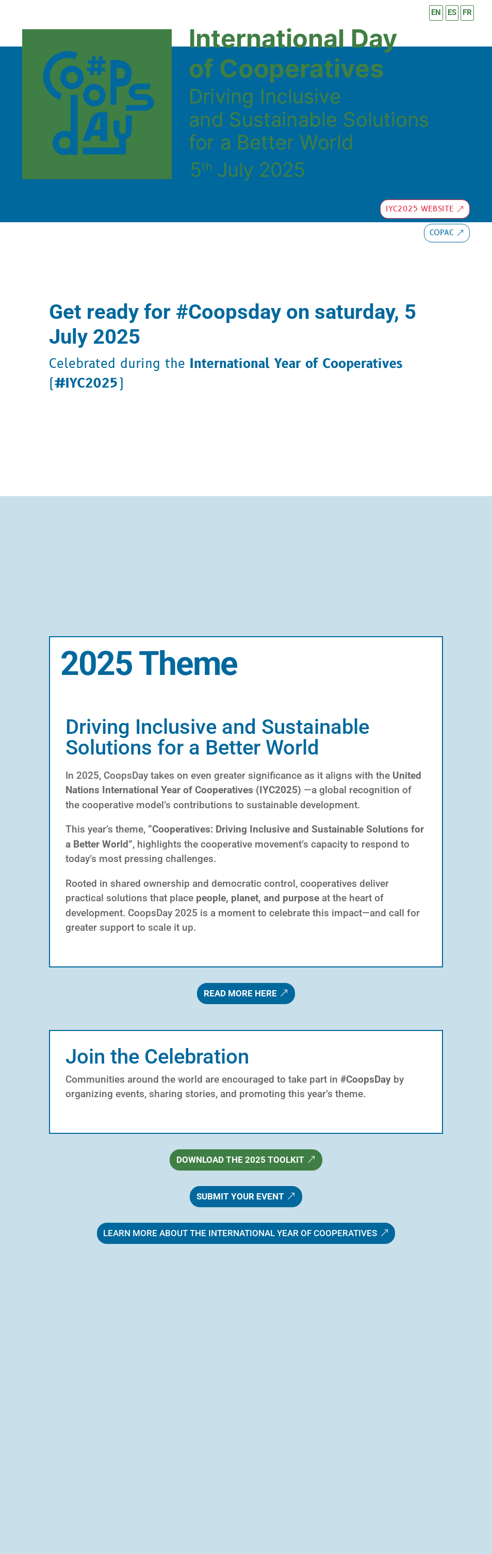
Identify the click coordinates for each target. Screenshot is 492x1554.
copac (442, 232)
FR (467, 12)
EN (436, 12)
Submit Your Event (240, 1196)
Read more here (240, 993)
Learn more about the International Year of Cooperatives (240, 1233)
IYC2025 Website (420, 209)
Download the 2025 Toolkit (240, 1160)
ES (452, 12)
